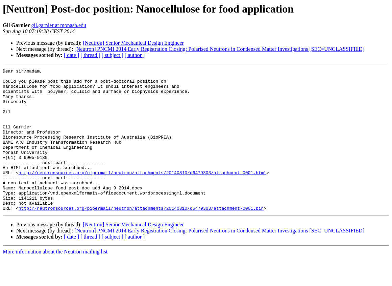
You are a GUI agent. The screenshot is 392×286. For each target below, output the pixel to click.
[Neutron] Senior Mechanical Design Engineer (133, 43)
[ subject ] (112, 55)
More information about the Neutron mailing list (55, 280)
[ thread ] (90, 55)
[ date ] (71, 55)
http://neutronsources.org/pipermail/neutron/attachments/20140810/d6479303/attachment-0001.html (142, 194)
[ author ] (135, 55)
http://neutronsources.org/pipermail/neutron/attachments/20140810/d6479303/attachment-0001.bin (141, 236)
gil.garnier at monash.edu (58, 25)
